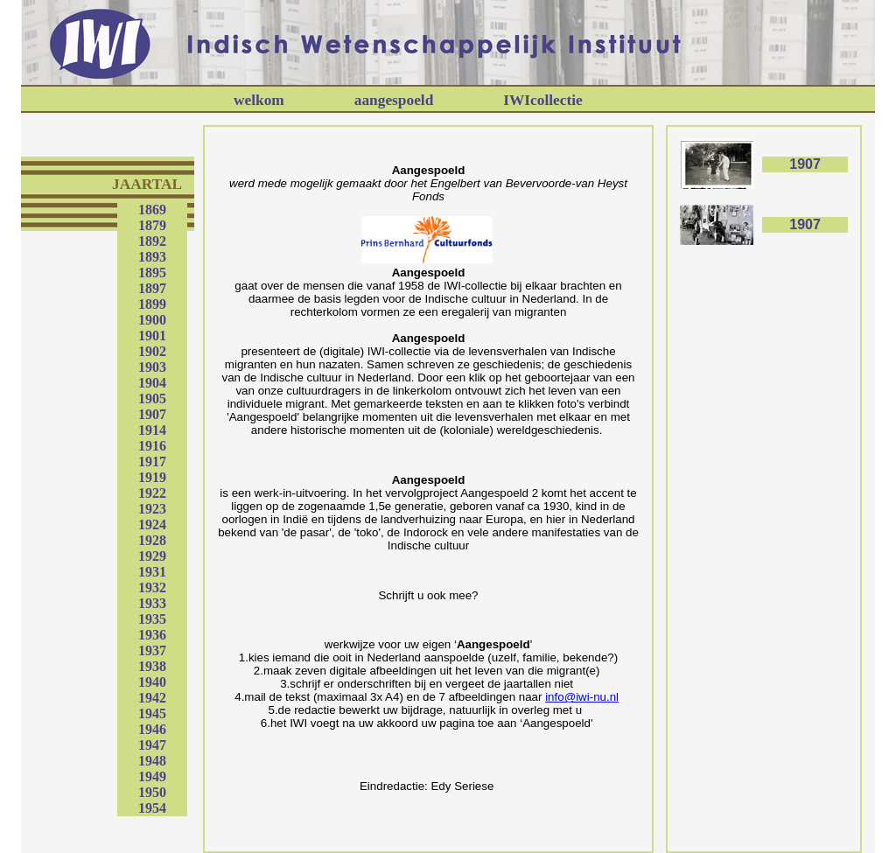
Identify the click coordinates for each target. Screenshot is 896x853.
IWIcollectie (542, 100)
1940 (152, 682)
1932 (152, 587)
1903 (152, 367)
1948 (152, 760)
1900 (152, 319)
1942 (152, 697)
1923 (152, 508)
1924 (152, 524)
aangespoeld (394, 100)
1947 (152, 745)
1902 (152, 351)
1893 (152, 256)
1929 (152, 556)
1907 (152, 414)
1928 (152, 540)
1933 (152, 603)
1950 (152, 792)
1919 (152, 477)
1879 (152, 225)
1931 (152, 571)
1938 (152, 666)
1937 (152, 650)
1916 (152, 445)
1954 (152, 808)
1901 (152, 335)
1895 (152, 272)
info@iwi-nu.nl (582, 696)
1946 (152, 729)
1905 (152, 398)
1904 (152, 382)
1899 (152, 304)
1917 (152, 461)
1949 (152, 776)
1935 (152, 619)
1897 (152, 288)
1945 (152, 713)
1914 (152, 430)
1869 (152, 209)
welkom (259, 100)
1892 (152, 241)
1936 (152, 634)
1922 (152, 493)
